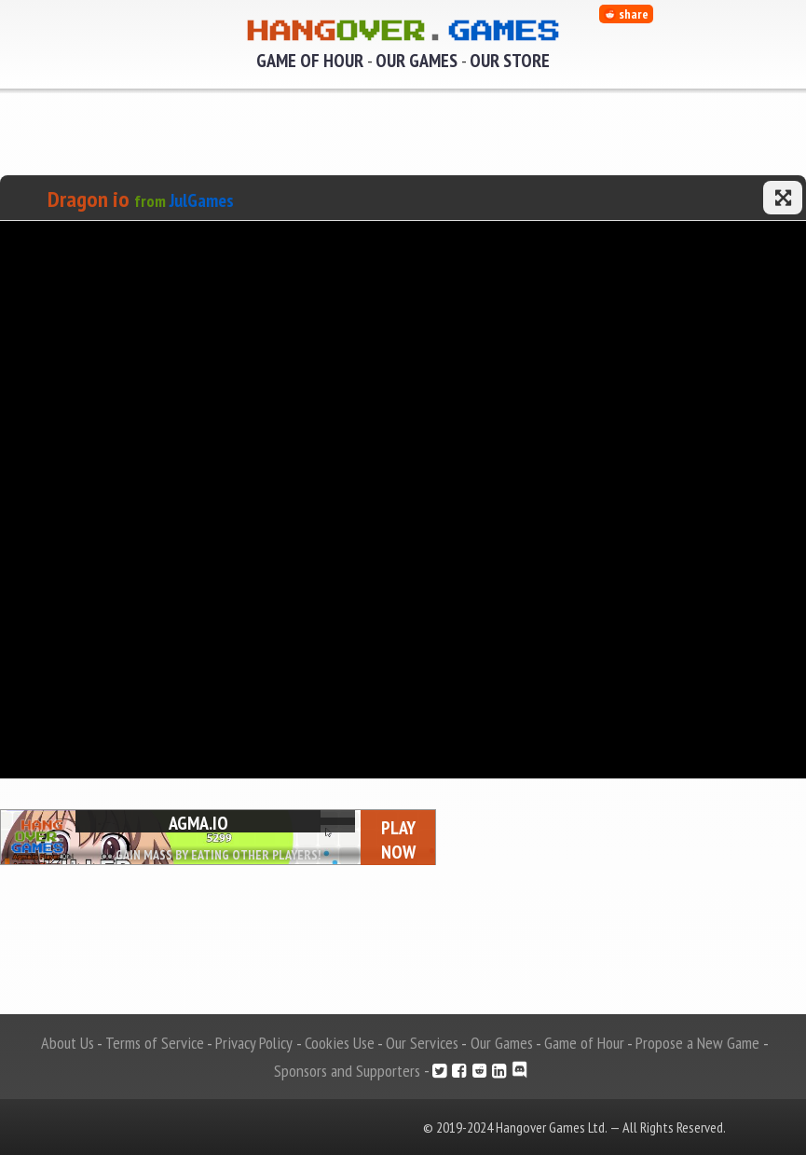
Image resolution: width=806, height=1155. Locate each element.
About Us (67, 1042)
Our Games (417, 60)
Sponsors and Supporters (347, 1070)
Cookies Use (340, 1042)
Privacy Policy (254, 1042)
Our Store (510, 60)
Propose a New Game (697, 1042)
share (626, 14)
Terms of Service (154, 1042)
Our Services (422, 1042)
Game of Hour (309, 60)
